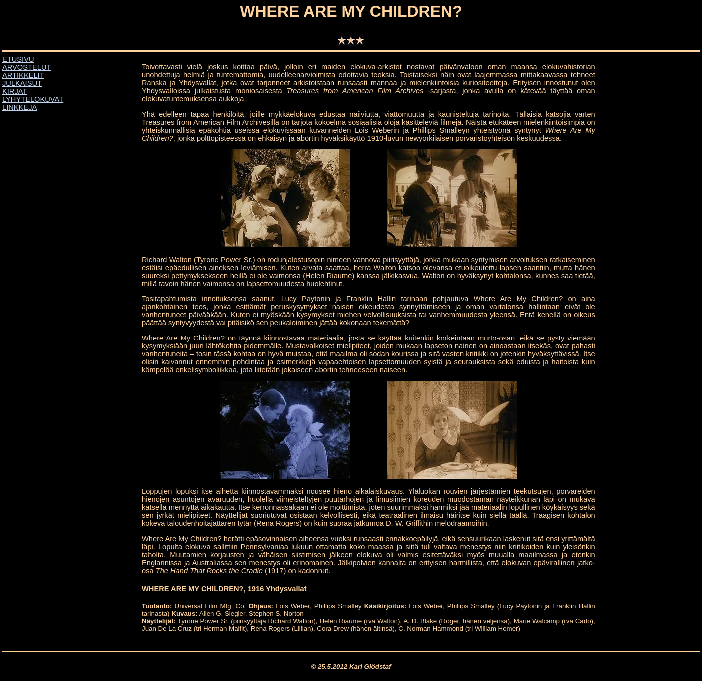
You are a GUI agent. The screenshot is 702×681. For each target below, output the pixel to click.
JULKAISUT (22, 83)
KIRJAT (14, 91)
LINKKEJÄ (19, 107)
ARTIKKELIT (23, 75)
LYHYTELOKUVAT (32, 99)
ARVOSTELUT (26, 67)
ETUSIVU (18, 59)
